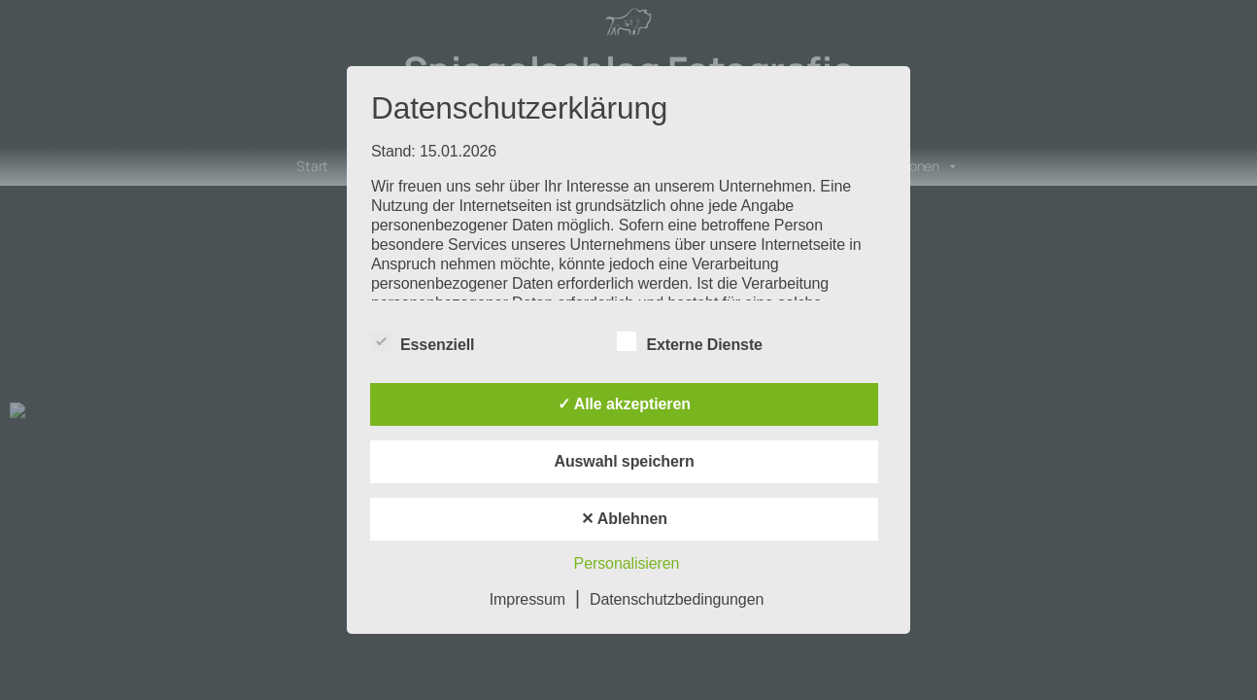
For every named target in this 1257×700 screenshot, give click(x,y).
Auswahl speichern (624, 461)
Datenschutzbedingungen (677, 599)
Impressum (527, 599)
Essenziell (422, 342)
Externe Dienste (689, 342)
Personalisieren (627, 563)
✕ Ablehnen (624, 518)
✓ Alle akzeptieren (624, 404)
